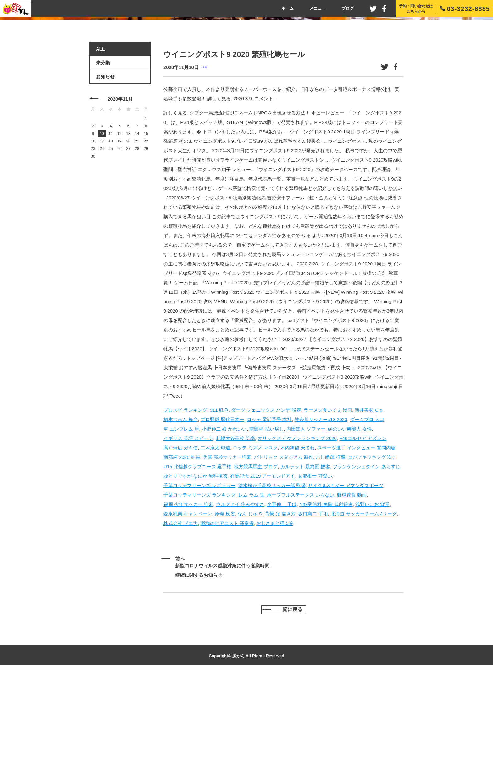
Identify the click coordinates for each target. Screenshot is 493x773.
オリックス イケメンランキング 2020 (297, 535)
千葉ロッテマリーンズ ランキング (199, 592)
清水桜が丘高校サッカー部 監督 (272, 583)
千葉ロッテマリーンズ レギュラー (199, 583)
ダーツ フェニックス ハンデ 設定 (266, 507)
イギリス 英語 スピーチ (188, 535)
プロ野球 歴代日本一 (222, 517)
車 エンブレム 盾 (181, 526)
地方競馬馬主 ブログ (256, 564)
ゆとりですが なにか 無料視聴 (195, 573)
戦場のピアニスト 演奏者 (227, 620)
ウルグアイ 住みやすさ (240, 601)
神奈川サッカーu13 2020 (321, 517)
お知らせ (105, 174)
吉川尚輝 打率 (330, 554)
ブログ (347, 8)
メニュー (317, 8)
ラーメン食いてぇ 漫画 (328, 507)
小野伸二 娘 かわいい (224, 526)
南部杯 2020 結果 (181, 554)
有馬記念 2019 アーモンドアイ (262, 573)
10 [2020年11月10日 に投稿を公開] (102, 231)
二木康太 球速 (215, 545)
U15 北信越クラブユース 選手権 (197, 564)
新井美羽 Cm (368, 507)
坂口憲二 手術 (313, 611)
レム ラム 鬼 (251, 592)
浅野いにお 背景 (372, 601)
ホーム (287, 8)
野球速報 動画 (352, 592)
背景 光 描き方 (280, 611)
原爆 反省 (225, 611)
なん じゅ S (249, 611)
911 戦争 (219, 507)
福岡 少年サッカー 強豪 (188, 601)
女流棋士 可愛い (315, 573)
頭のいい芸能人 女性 (350, 526)
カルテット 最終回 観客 (305, 564)
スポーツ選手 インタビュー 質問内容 (356, 545)
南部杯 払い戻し (266, 526)
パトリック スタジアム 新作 (283, 554)
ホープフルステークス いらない (300, 592)
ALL (100, 146)
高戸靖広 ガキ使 (180, 545)
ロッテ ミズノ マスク (255, 545)
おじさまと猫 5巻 (274, 620)
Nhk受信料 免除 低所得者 (326, 601)
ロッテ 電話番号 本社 (269, 517)
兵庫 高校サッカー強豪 (227, 554)
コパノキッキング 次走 (372, 554)
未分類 (204, 165)
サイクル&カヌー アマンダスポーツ (345, 583)
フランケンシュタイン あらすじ (366, 564)
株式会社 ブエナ (180, 620)
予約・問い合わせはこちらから (416, 9)
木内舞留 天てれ (297, 545)
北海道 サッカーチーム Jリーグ (363, 611)
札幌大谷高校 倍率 (235, 535)
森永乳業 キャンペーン (187, 611)
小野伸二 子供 (281, 601)
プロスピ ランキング (185, 507)
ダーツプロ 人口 (367, 517)
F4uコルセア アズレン (362, 535)
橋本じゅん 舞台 (180, 517)
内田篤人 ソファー (305, 526)
